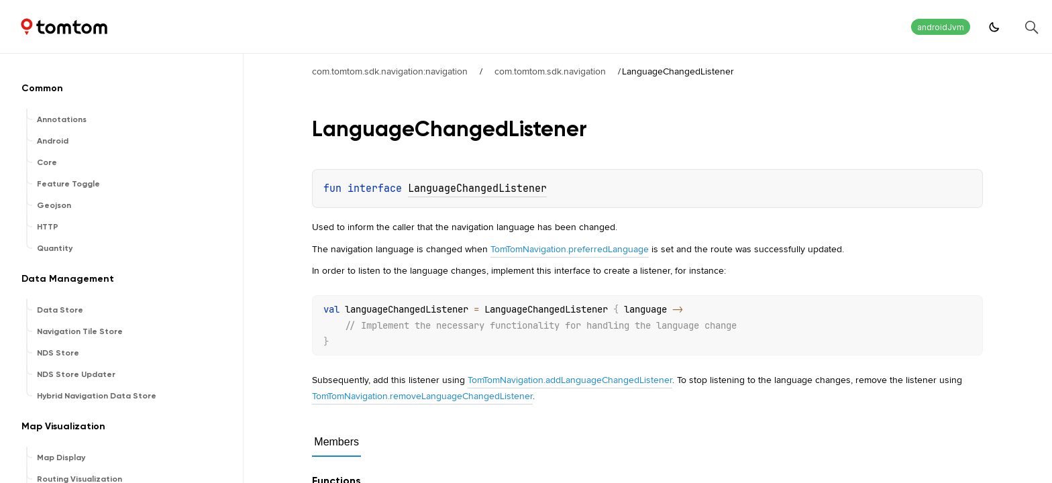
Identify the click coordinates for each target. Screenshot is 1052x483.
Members (336, 441)
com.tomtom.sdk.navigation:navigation (390, 71)
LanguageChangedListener (477, 188)
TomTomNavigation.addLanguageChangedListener (570, 379)
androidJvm (940, 27)
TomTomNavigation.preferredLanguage (569, 249)
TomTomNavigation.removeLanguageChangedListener (422, 395)
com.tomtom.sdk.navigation (550, 71)
